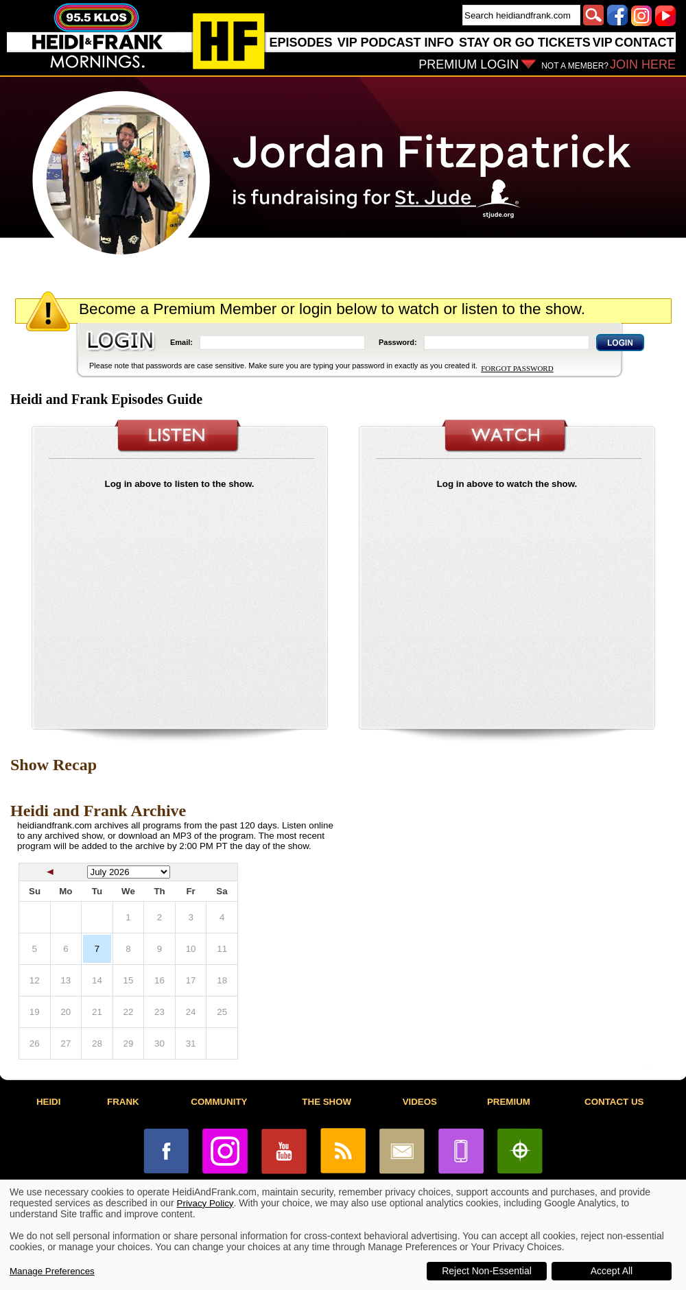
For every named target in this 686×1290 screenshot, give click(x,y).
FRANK (123, 1102)
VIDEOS (420, 1102)
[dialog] (343, 1235)
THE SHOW (326, 1102)
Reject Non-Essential (487, 1270)
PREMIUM (508, 1102)
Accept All (611, 1270)
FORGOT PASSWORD (517, 368)
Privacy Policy (205, 1203)
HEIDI (48, 1102)
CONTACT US (613, 1102)
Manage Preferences (52, 1271)
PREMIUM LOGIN (468, 64)
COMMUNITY (219, 1102)
